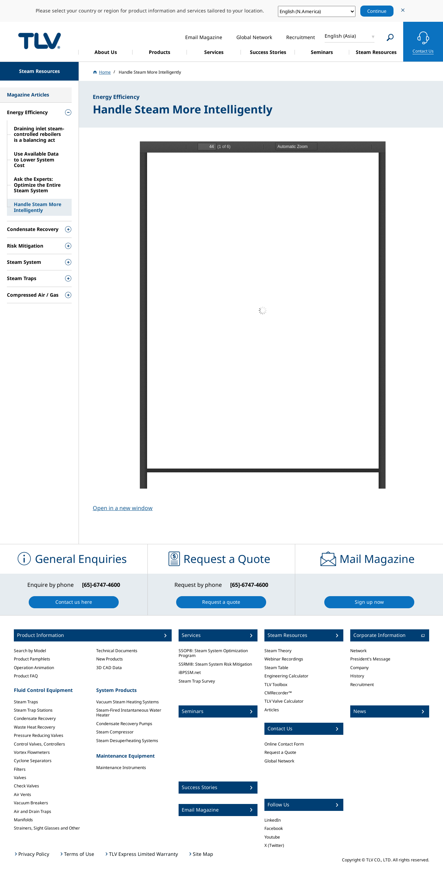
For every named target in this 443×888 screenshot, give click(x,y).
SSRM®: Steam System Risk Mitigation (215, 664)
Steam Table (276, 667)
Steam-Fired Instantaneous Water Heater (128, 712)
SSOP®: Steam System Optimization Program (213, 653)
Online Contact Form (284, 744)
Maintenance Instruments (121, 767)
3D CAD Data (109, 667)
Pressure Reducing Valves (38, 735)
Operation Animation (34, 667)
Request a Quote (280, 752)
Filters (20, 769)
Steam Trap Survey (197, 681)
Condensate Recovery (35, 718)
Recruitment (362, 684)
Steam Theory (277, 651)
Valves (20, 777)
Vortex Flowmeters (32, 752)
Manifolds (23, 820)
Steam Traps (26, 702)
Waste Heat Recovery (34, 727)
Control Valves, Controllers (39, 744)
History (357, 676)
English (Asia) (340, 36)
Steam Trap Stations (33, 710)
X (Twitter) (274, 845)
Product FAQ (26, 676)
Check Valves (26, 786)
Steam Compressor (115, 732)
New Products (109, 659)
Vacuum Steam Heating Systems (127, 702)
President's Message (370, 659)
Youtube (272, 837)
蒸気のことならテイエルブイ (39, 40)
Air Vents (22, 794)
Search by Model (30, 651)
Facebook (273, 828)
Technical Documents (116, 651)
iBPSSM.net (190, 672)
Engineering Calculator (286, 676)
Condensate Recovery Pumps (124, 724)
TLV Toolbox (275, 684)
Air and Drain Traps (32, 811)
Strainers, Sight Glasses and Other (47, 828)
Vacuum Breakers (31, 803)
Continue (377, 11)
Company (359, 667)
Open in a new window (123, 508)
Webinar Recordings (283, 659)
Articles (271, 710)
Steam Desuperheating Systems (127, 740)
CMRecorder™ (278, 693)
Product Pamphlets (32, 659)
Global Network (279, 761)
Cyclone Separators (33, 761)
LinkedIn (272, 820)
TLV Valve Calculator (284, 701)
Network (358, 651)
